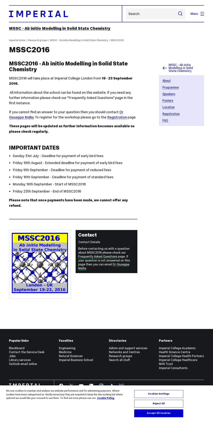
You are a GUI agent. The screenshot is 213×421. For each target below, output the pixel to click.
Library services (20, 360)
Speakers (168, 94)
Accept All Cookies (159, 413)
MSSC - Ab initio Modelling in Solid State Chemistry (59, 28)
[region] (106, 403)
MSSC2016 (117, 40)
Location (168, 107)
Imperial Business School (76, 360)
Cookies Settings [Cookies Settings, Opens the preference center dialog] (158, 393)
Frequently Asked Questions (97, 256)
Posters (167, 100)
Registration (171, 114)
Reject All (159, 403)
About (166, 80)
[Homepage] (65, 13)
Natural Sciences (71, 356)
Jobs (12, 356)
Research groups (38, 40)
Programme (170, 87)
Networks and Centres (124, 352)
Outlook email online (23, 364)
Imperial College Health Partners (181, 356)
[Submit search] (180, 14)
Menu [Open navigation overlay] (197, 14)
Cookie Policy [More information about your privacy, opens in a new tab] (105, 398)
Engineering (67, 348)
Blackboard (17, 348)
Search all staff (119, 360)
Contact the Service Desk (26, 352)
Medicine (65, 352)
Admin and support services (128, 348)
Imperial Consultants (173, 368)
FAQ (165, 120)
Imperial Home (17, 40)
